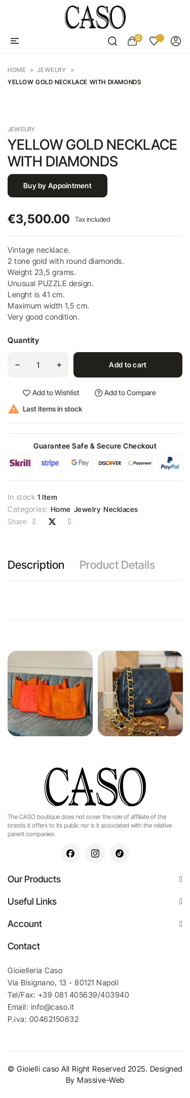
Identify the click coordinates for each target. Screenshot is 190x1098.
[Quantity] (38, 365)
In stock (21, 497)
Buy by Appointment (57, 185)
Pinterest (70, 522)
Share (34, 522)
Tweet (52, 522)
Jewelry (21, 129)
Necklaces (120, 509)
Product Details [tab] (117, 564)
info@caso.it (52, 1007)
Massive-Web (101, 1080)
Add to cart (127, 364)
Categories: (28, 509)
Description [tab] (36, 564)
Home (61, 509)
